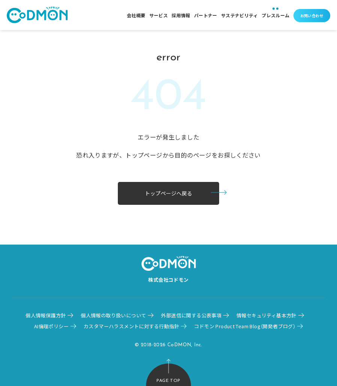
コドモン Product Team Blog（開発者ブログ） (244, 326)
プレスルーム (275, 15)
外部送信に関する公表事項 (191, 315)
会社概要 (136, 15)
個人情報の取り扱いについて (113, 315)
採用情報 (181, 15)
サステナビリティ (239, 15)
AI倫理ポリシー (51, 326)
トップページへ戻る (168, 193)
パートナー (205, 15)
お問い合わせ (311, 15)
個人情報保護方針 (46, 315)
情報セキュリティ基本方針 (266, 315)
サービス (158, 15)
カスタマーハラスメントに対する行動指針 (131, 326)
